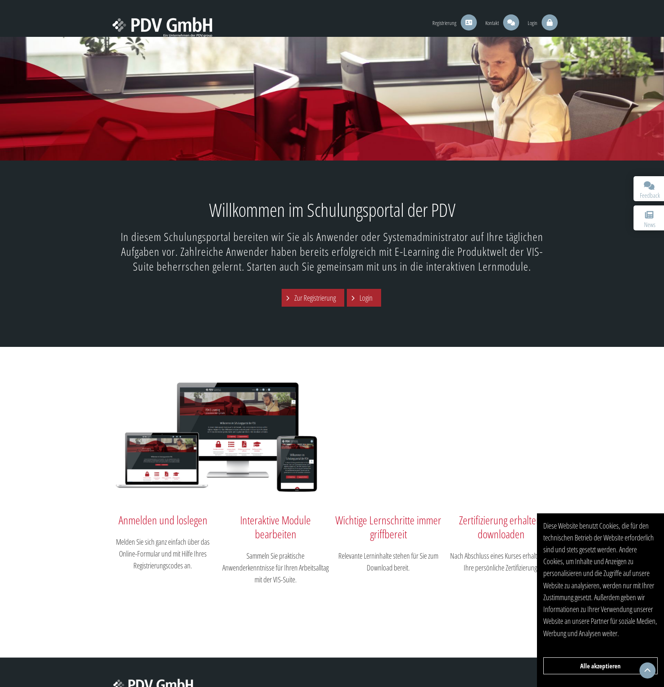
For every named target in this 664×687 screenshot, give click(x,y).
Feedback (650, 190)
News (649, 220)
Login (366, 298)
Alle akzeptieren (600, 666)
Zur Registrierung (315, 298)
